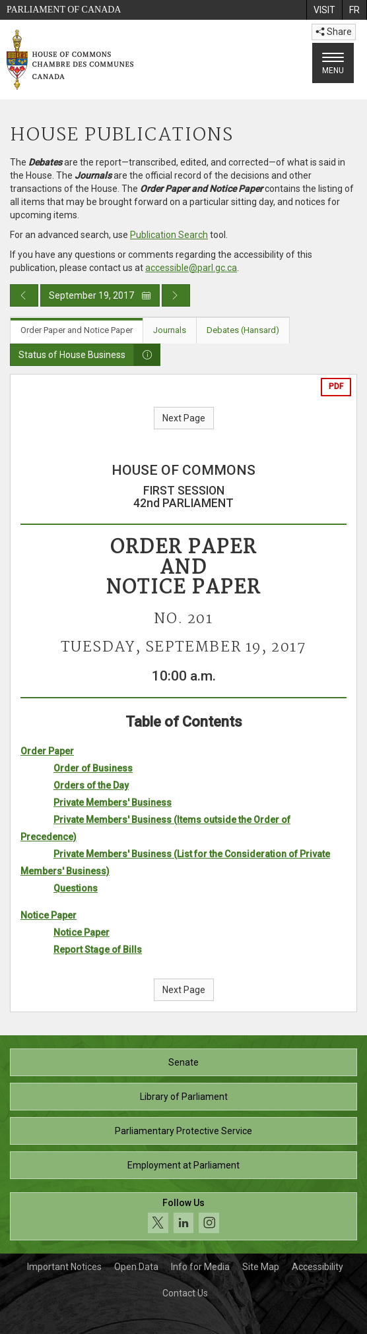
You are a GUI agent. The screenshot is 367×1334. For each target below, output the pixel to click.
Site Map (260, 1266)
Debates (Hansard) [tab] (243, 330)
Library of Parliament (184, 1096)
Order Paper (47, 751)
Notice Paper (48, 915)
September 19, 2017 (100, 295)
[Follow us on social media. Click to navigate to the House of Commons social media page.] (183, 1216)
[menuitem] (324, 10)
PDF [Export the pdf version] (336, 386)
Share (334, 31)
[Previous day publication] (24, 295)
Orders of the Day (91, 785)
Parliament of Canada (64, 10)
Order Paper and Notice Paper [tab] (76, 330)
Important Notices (64, 1266)
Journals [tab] (169, 330)
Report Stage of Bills (97, 949)
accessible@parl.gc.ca (191, 267)
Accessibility (317, 1266)
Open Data (136, 1266)
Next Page (183, 418)
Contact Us (185, 1293)
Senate (183, 1062)
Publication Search (169, 234)
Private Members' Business (112, 802)
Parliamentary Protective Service (183, 1131)
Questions (75, 888)
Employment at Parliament (183, 1165)
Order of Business (93, 768)
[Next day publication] (176, 295)
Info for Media (200, 1266)
